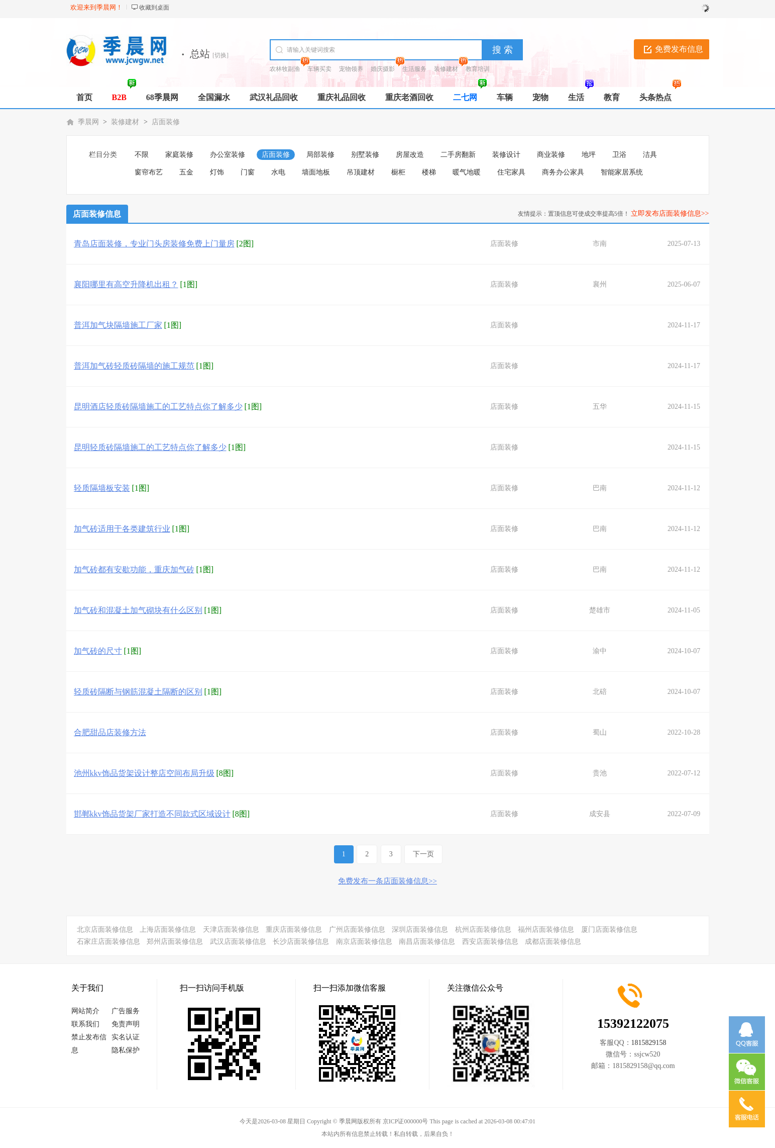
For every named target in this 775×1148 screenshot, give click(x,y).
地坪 (589, 154)
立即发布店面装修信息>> (670, 213)
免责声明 (126, 1024)
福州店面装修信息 (546, 929)
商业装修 (551, 154)
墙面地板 (316, 172)
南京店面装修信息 (364, 941)
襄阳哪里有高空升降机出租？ (126, 284)
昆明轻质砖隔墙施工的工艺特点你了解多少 (150, 447)
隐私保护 (126, 1050)
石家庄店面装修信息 (108, 941)
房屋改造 (410, 154)
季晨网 (88, 122)
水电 (278, 172)
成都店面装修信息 (553, 941)
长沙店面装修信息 (301, 941)
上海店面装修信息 (168, 929)
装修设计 (506, 154)
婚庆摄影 (383, 68)
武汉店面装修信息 (238, 941)
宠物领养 (351, 68)
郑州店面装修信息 (175, 941)
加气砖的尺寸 (98, 651)
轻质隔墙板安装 (102, 488)
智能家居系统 (622, 172)
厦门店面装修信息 (609, 929)
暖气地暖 (467, 172)
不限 (142, 154)
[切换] (220, 55)
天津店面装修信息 (231, 929)
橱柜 (398, 172)
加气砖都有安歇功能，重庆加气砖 (134, 569)
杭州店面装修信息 (483, 929)
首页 (84, 97)
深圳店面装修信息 (420, 929)
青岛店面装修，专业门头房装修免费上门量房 (154, 243)
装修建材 (446, 68)
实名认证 (126, 1037)
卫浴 (619, 154)
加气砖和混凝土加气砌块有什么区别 (138, 610)
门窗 (248, 172)
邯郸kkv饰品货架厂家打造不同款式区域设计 (152, 814)
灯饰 (217, 172)
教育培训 (478, 68)
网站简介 (85, 1011)
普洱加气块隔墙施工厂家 (118, 325)
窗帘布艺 (149, 172)
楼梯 (429, 172)
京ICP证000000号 (405, 1121)
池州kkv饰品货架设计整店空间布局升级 (144, 773)
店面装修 (166, 122)
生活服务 (414, 68)
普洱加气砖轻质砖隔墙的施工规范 (134, 366)
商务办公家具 (563, 172)
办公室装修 (227, 154)
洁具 (650, 154)
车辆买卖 (319, 68)
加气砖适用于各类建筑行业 (122, 528)
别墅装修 (365, 154)
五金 (186, 172)
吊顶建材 (361, 172)
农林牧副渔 (285, 68)
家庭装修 (179, 154)
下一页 (423, 854)
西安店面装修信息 (490, 941)
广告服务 (126, 1011)
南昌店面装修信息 (427, 941)
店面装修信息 (97, 214)
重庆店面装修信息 (294, 929)
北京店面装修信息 (105, 929)
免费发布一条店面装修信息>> (387, 881)
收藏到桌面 (154, 7)
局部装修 (320, 154)
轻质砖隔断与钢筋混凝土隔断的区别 (138, 691)
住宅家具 (511, 172)
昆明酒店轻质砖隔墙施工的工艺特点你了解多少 (158, 406)
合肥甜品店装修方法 (110, 732)
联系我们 (85, 1024)
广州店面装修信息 (357, 929)
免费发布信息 (679, 49)
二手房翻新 (458, 154)
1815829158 (649, 1042)
